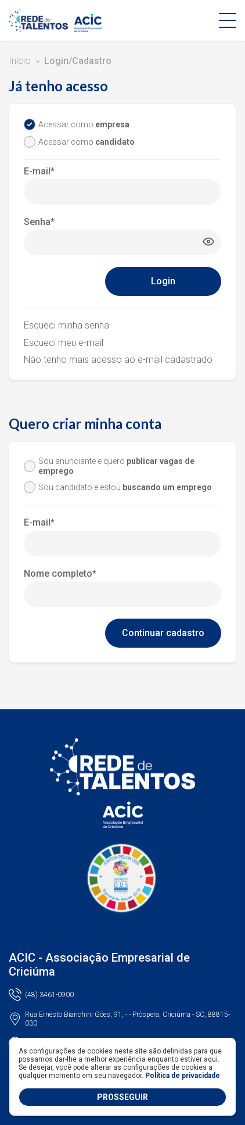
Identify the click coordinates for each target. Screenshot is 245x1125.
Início (20, 60)
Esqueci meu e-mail (63, 342)
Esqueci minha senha (66, 325)
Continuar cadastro (163, 632)
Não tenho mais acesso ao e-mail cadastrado (118, 359)
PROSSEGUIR (122, 1097)
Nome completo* (60, 573)
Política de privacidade (182, 1076)
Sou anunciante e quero (116, 466)
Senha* (39, 221)
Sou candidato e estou (125, 487)
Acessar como (83, 124)
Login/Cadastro (77, 60)
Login (163, 281)
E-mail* (39, 171)
